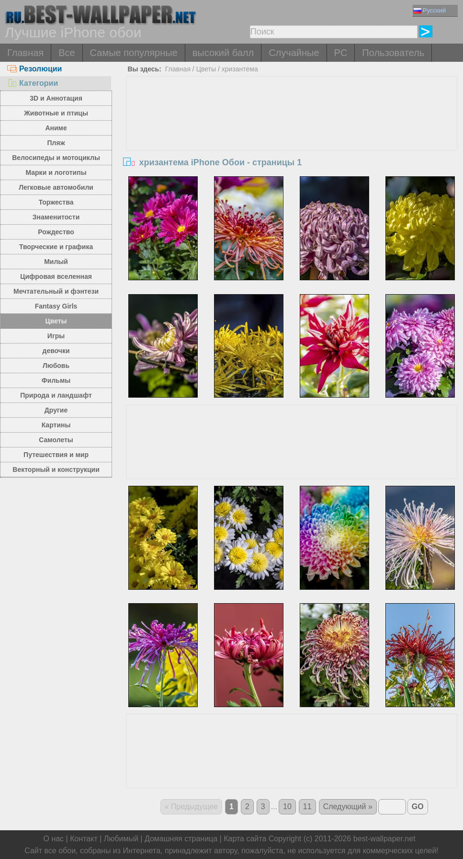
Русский (430, 10)
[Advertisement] (291, 148)
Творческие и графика (56, 247)
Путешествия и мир (56, 454)
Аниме (56, 128)
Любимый (121, 839)
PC (341, 52)
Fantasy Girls (56, 306)
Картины (56, 425)
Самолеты (56, 440)
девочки (56, 351)
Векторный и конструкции (56, 469)
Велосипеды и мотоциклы (56, 157)
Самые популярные (134, 52)
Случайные (294, 52)
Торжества (56, 202)
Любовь (56, 365)
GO (418, 806)
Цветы (56, 321)
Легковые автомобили (56, 187)
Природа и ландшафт (56, 395)
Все (66, 52)
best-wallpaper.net (384, 839)
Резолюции (34, 69)
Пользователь (393, 52)
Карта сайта (245, 839)
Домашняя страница (181, 839)
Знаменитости (56, 217)
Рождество (56, 232)
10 (287, 806)
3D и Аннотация (56, 98)
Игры (56, 336)
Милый (56, 261)
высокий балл (223, 52)
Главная (25, 52)
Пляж (56, 143)
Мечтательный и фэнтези (56, 291)
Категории (32, 83)
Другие (56, 410)
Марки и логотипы (55, 172)
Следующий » (348, 806)
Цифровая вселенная (56, 276)
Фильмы (56, 380)
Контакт (84, 839)
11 (307, 806)
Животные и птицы (56, 113)
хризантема (240, 69)
